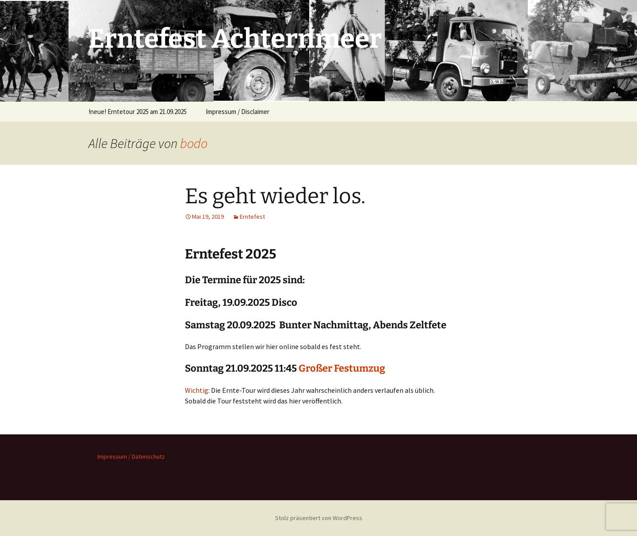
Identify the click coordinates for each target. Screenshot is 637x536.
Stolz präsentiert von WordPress (318, 518)
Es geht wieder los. (275, 196)
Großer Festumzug (342, 368)
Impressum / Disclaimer (237, 111)
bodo (193, 143)
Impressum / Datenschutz (131, 456)
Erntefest (252, 216)
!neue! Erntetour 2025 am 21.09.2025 (137, 111)
